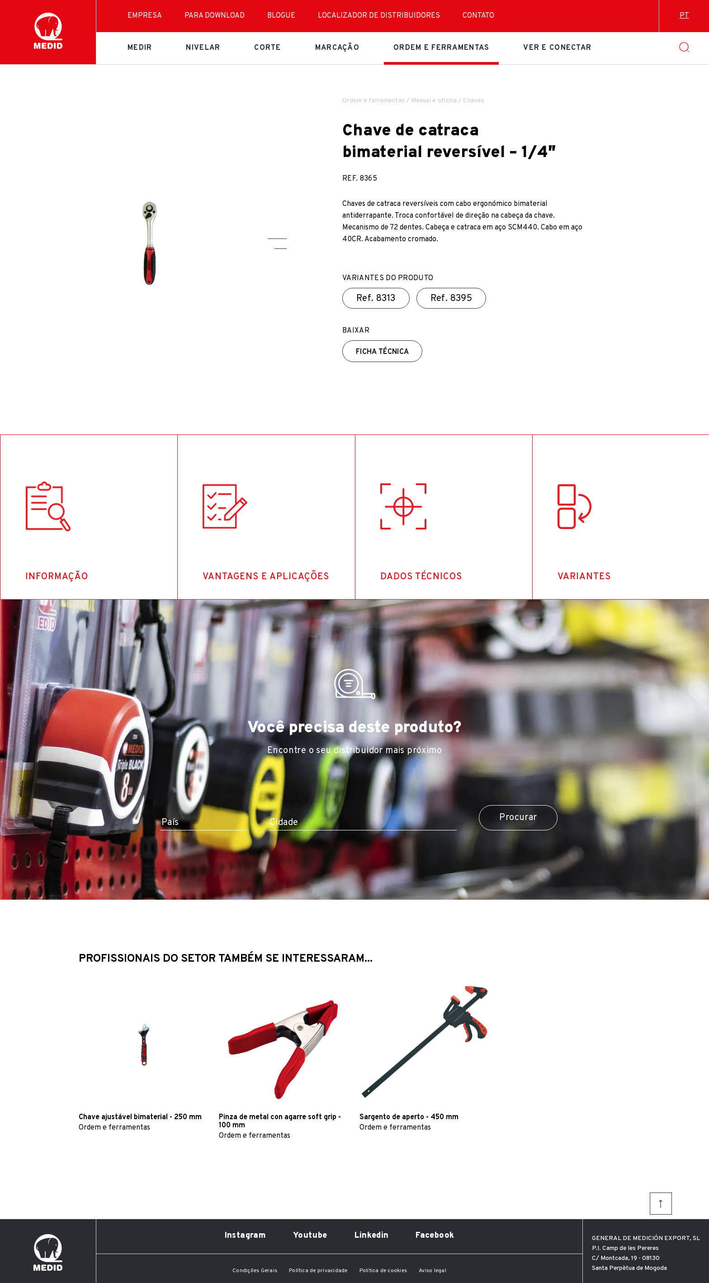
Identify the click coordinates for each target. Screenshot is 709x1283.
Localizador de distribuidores (379, 16)
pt (684, 16)
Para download (214, 16)
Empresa (145, 16)
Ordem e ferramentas (441, 47)
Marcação (337, 47)
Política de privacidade (318, 1270)
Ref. (376, 299)
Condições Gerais (254, 1270)
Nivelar (203, 47)
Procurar (518, 818)
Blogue (281, 16)
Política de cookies (383, 1270)
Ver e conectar (557, 47)
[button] (277, 238)
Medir (140, 47)
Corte (267, 47)
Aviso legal (432, 1270)
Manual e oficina (434, 101)
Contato (478, 16)
